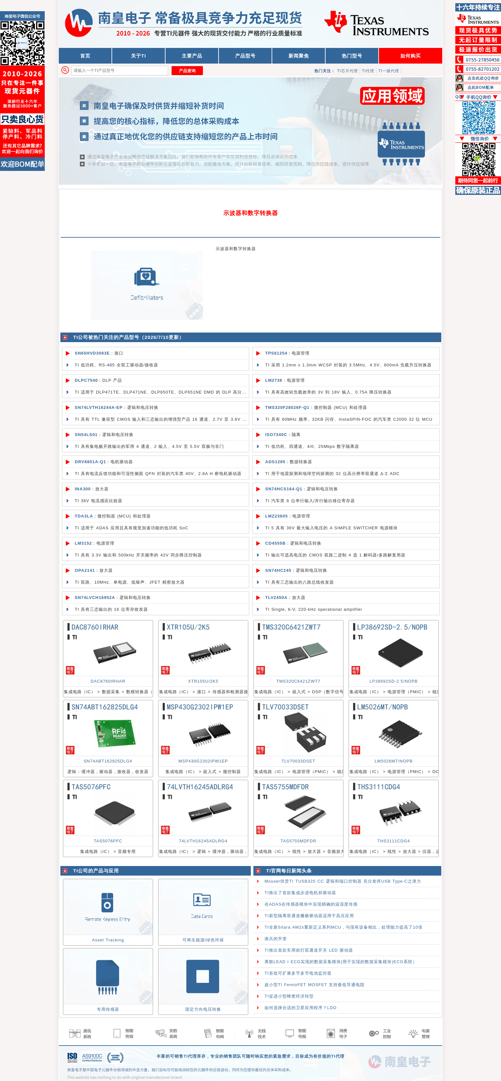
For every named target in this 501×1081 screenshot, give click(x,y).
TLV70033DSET (298, 761)
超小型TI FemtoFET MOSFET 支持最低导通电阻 (315, 984)
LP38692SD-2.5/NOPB (394, 681)
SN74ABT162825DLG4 (108, 761)
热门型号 (352, 55)
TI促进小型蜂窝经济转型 (289, 996)
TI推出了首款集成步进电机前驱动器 (300, 892)
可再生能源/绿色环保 (203, 940)
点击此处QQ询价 (483, 78)
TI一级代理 (388, 71)
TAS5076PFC (108, 841)
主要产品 (192, 55)
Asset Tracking (108, 940)
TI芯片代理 (347, 71)
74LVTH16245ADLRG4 (203, 841)
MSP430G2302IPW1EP (203, 761)
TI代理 (368, 71)
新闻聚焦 (299, 55)
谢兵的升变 (276, 938)
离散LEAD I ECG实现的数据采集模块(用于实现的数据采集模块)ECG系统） (341, 961)
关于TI (138, 55)
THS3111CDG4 (393, 841)
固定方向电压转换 (203, 1009)
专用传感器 (108, 1009)
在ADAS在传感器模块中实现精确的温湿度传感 (311, 904)
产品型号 (245, 55)
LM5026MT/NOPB (393, 761)
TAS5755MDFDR (298, 841)
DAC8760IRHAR (108, 681)
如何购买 (410, 55)
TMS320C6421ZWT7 (298, 681)
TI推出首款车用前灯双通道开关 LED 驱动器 (309, 950)
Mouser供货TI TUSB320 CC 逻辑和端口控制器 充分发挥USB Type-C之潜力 (343, 881)
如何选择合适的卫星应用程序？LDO (301, 1007)
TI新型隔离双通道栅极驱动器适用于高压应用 (309, 915)
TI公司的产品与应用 (96, 870)
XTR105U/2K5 (203, 681)
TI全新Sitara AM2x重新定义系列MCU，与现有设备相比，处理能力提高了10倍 (344, 927)
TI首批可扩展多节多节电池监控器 (298, 973)
